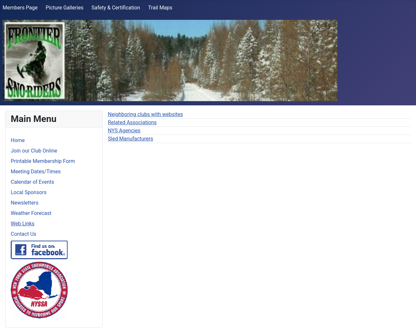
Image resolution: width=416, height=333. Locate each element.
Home (18, 140)
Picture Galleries (65, 8)
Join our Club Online (34, 151)
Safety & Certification (115, 8)
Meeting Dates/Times (36, 171)
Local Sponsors (28, 192)
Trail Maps (160, 8)
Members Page (20, 8)
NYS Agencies (124, 130)
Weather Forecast (31, 213)
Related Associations (132, 122)
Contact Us (23, 234)
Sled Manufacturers (130, 139)
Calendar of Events (32, 182)
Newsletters (24, 203)
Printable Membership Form (43, 161)
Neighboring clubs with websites (145, 114)
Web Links (22, 223)
